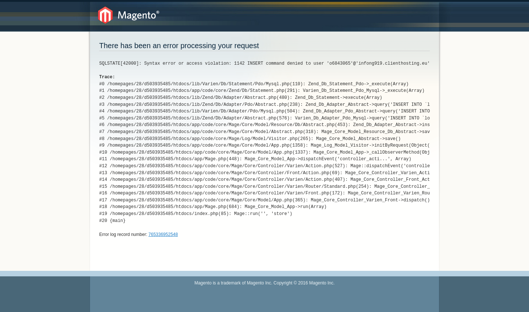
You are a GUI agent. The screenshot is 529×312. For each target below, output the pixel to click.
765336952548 (163, 234)
